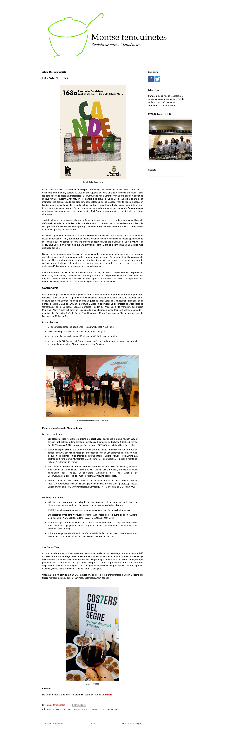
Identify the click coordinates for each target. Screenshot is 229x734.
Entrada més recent (54, 723)
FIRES (87, 709)
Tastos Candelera (103, 694)
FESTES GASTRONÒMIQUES (68, 709)
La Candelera (116, 235)
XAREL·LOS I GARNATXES (105, 709)
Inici (93, 723)
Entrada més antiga (131, 723)
